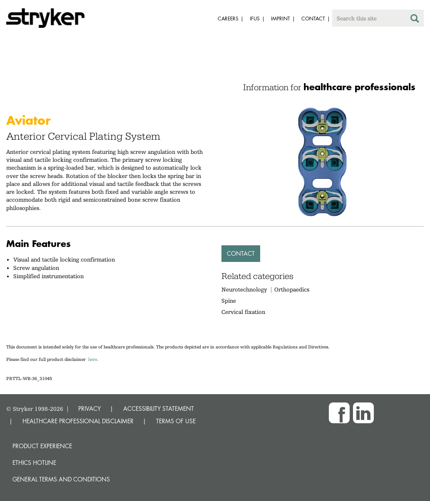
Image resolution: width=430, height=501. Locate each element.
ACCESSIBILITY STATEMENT (158, 408)
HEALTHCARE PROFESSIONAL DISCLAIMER (78, 421)
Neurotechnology (244, 289)
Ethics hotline (34, 462)
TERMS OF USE (176, 421)
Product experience (42, 446)
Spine (228, 300)
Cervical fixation (243, 311)
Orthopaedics (291, 289)
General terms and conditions (61, 479)
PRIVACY (89, 408)
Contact (241, 253)
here (92, 359)
